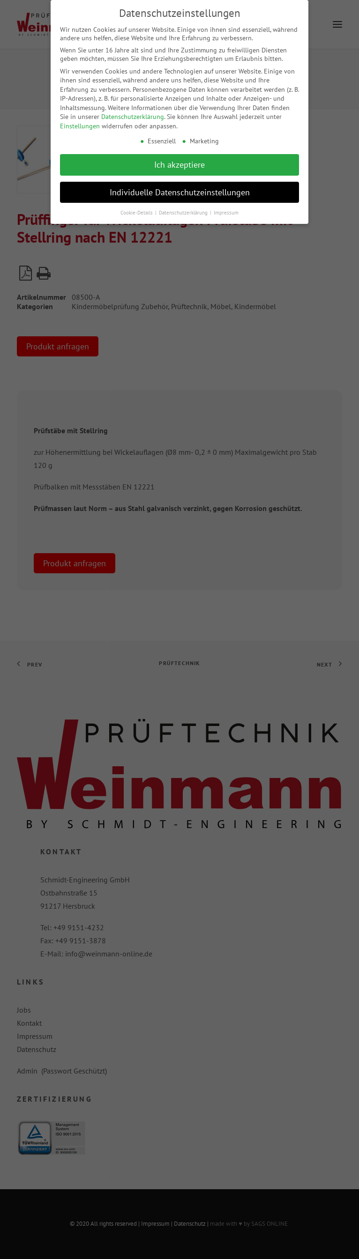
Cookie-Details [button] (137, 209)
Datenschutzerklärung (132, 114)
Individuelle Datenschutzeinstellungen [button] (180, 189)
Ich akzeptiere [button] (179, 161)
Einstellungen (80, 123)
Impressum (226, 209)
